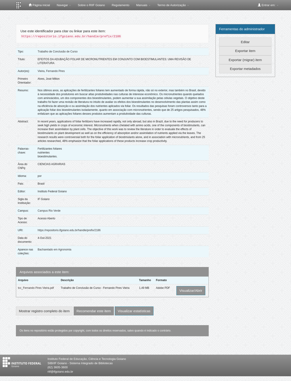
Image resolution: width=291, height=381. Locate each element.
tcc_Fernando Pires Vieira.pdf (36, 287)
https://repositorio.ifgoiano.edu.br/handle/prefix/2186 (69, 230)
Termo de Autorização (173, 5)
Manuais (143, 5)
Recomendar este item (94, 311)
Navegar (64, 5)
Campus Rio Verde (49, 210)
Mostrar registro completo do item (44, 311)
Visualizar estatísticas (134, 311)
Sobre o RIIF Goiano (91, 5)
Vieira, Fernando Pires (51, 71)
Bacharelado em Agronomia (54, 249)
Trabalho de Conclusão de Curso (58, 51)
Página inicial (39, 5)
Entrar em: (268, 5)
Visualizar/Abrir (190, 290)
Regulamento (120, 5)
